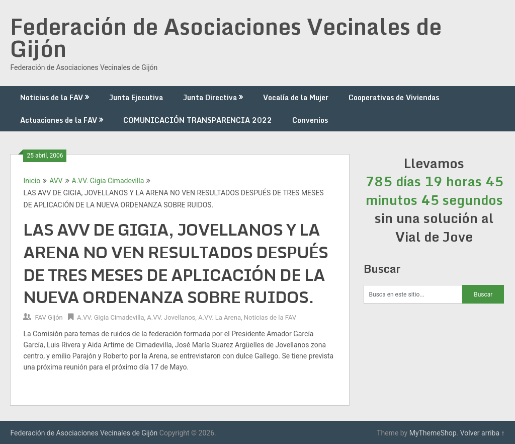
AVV (55, 181)
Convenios (310, 120)
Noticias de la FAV (51, 97)
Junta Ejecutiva (136, 97)
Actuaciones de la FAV (58, 120)
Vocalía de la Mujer (295, 97)
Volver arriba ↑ (482, 433)
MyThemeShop (433, 433)
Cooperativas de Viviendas (394, 97)
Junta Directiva (210, 97)
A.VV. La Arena (219, 317)
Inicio (31, 181)
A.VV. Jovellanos (171, 317)
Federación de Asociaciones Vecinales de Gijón (226, 37)
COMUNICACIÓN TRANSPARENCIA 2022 (197, 120)
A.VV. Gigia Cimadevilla (108, 181)
